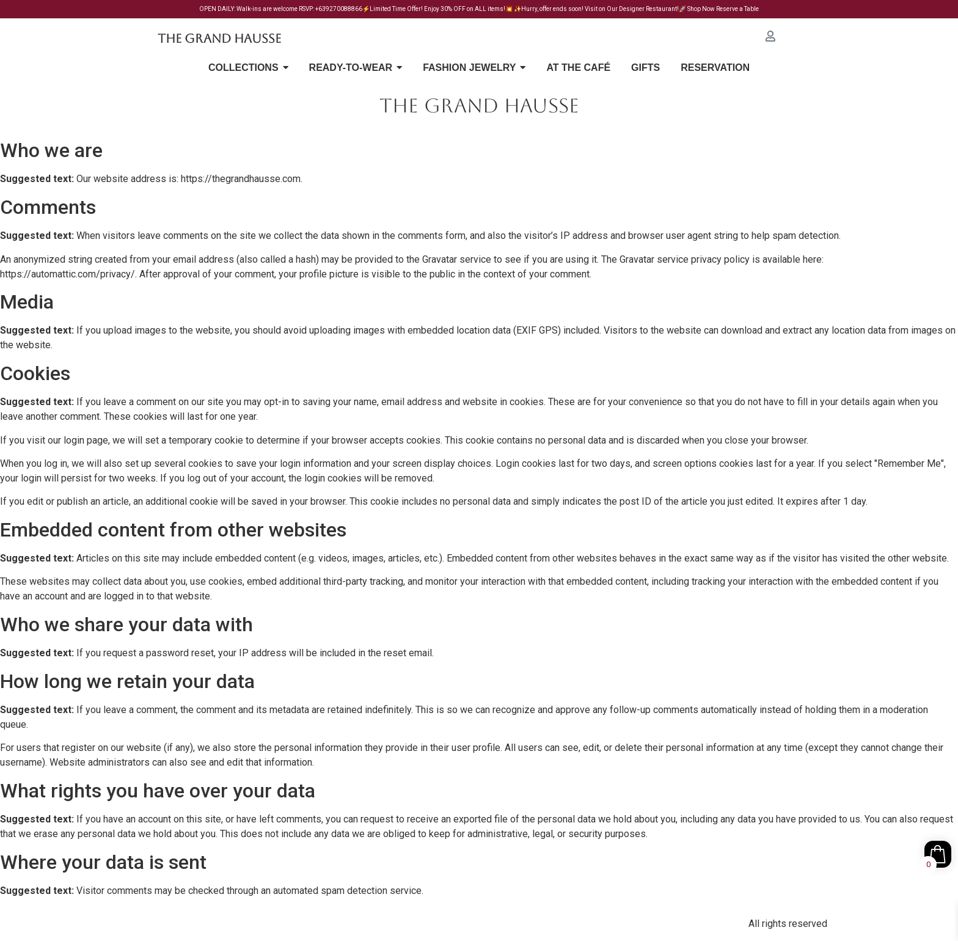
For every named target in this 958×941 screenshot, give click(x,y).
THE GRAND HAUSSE (479, 105)
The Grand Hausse (219, 38)
